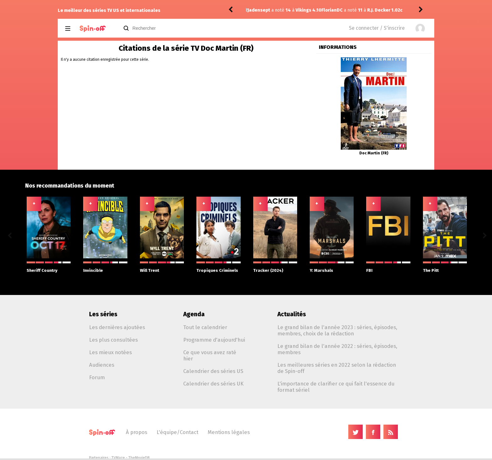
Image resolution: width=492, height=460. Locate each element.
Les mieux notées (110, 352)
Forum (97, 377)
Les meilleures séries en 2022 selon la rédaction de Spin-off (336, 368)
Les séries (103, 314)
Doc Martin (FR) (373, 153)
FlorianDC (258, 10)
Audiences (101, 365)
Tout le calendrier (205, 327)
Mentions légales (229, 432)
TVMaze (118, 458)
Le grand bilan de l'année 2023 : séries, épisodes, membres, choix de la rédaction (337, 330)
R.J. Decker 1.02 (309, 10)
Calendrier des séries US (213, 371)
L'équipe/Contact (177, 432)
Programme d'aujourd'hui (214, 340)
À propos (136, 432)
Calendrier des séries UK (213, 383)
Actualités (291, 314)
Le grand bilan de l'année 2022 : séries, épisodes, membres (337, 349)
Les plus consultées (113, 340)
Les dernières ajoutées (117, 327)
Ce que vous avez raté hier (209, 355)
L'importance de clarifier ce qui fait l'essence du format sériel (335, 386)
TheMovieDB (139, 458)
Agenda (194, 314)
